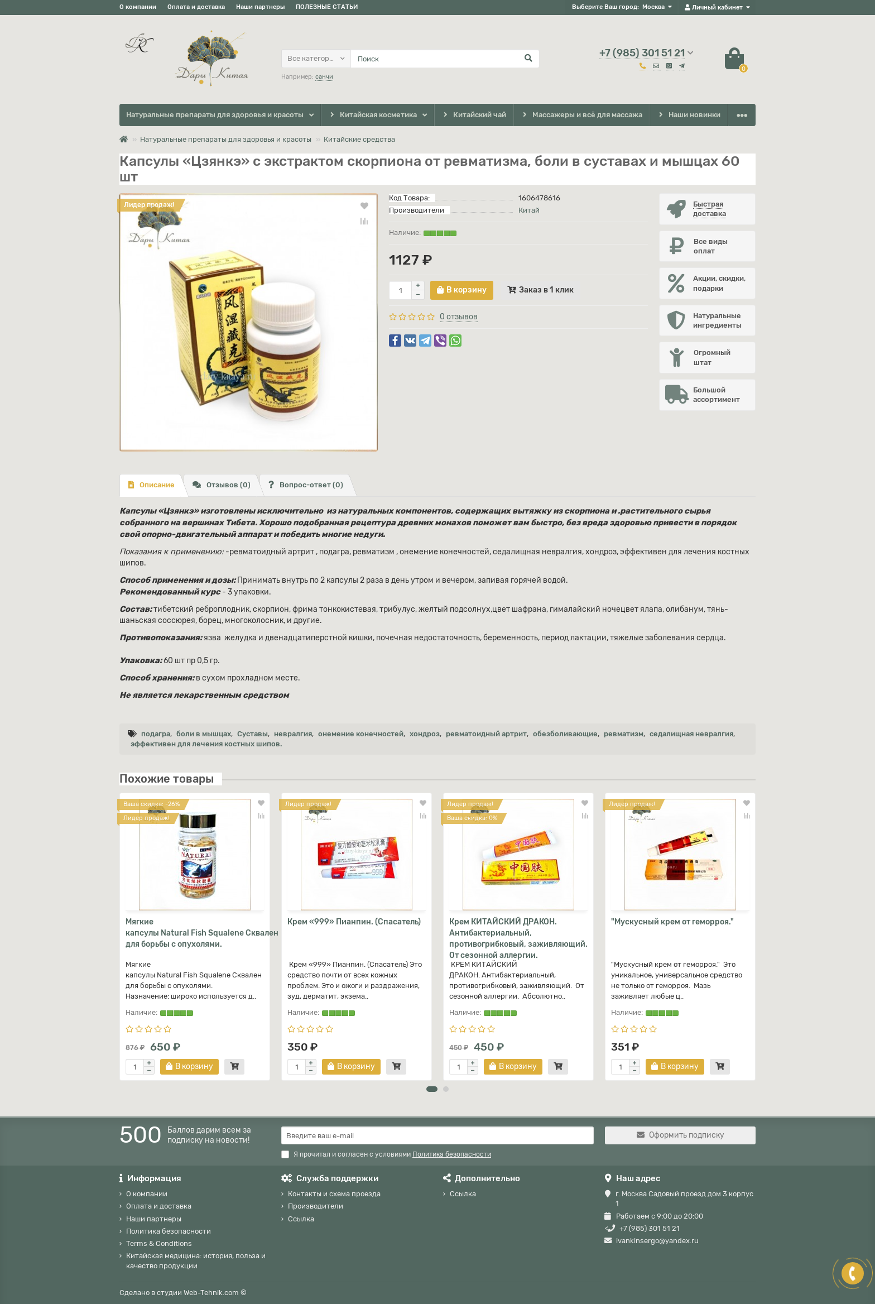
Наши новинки (689, 115)
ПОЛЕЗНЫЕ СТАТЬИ (327, 7)
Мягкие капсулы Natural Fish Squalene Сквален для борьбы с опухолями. (195, 933)
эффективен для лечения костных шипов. (206, 744)
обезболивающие (565, 734)
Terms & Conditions (159, 1243)
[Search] (445, 58)
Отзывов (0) (222, 485)
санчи (324, 76)
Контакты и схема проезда (334, 1194)
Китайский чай (473, 115)
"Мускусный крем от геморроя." (672, 922)
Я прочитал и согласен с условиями (386, 1154)
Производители (315, 1206)
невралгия (293, 734)
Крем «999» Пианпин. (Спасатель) (354, 922)
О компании (137, 7)
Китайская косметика (372, 115)
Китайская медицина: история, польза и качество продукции (196, 1261)
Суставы (252, 734)
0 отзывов (459, 317)
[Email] (437, 1135)
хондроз (425, 734)
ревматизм (623, 734)
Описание (151, 485)
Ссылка (301, 1219)
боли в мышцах (203, 734)
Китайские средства (359, 139)
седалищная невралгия (691, 734)
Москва (653, 7)
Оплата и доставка (196, 7)
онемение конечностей (360, 734)
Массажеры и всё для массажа (582, 115)
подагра (155, 734)
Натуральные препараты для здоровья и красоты (215, 115)
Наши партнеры (260, 7)
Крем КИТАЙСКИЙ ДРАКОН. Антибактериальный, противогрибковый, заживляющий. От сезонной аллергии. (518, 938)
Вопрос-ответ (305, 485)
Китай (529, 210)
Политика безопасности (168, 1231)
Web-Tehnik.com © (215, 1292)
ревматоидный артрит (486, 734)
